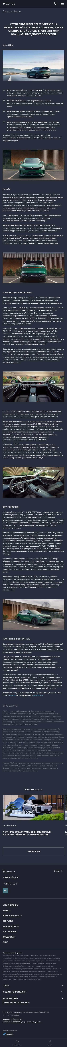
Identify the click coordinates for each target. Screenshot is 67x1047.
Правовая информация (12, 1019)
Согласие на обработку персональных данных (21, 1022)
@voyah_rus (38, 695)
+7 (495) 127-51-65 (10, 884)
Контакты (8, 921)
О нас (5, 942)
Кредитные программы (14, 992)
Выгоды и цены (10, 998)
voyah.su (11, 695)
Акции (50, 1042)
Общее (6, 985)
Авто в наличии (10, 905)
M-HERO (6, 910)
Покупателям (9, 931)
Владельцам (9, 937)
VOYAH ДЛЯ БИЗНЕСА (12, 915)
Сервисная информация (15, 1002)
